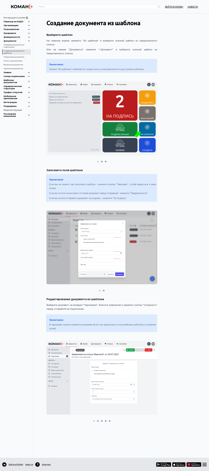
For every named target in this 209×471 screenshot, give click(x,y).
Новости (193, 6)
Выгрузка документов (13, 65)
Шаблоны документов (17, 81)
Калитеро (46, 464)
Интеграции (17, 102)
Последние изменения (17, 115)
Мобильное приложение (17, 97)
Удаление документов (13, 68)
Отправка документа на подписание (14, 46)
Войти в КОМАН (174, 6)
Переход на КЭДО (17, 21)
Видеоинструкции (13, 110)
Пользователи (17, 29)
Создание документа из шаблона (14, 52)
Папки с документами (13, 61)
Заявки (17, 72)
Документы (17, 41)
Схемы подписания (17, 76)
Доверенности (17, 37)
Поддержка (17, 106)
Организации (17, 25)
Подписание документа (14, 57)
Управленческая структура (17, 87)
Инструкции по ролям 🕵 (16, 17)
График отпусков (17, 92)
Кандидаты (17, 33)
